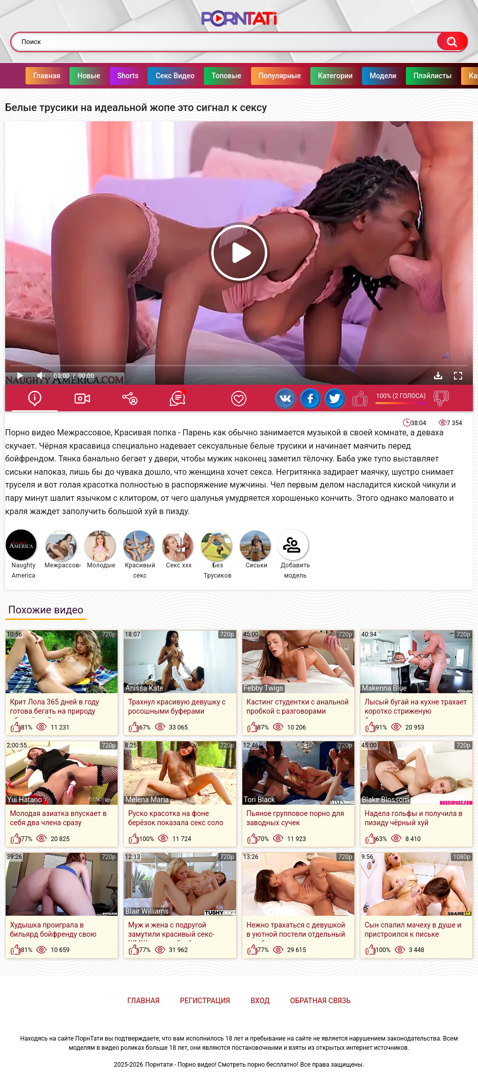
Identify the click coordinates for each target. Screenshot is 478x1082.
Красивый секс (139, 555)
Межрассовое (62, 550)
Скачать (438, 375)
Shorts (107, 76)
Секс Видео (154, 76)
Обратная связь (320, 1001)
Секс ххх (177, 550)
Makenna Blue (384, 688)
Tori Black (259, 800)
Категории (315, 76)
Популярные (259, 76)
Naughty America (21, 554)
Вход (260, 1001)
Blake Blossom (385, 800)
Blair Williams (147, 911)
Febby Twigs (263, 688)
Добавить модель (294, 554)
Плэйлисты (412, 76)
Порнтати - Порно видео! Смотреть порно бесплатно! (221, 1064)
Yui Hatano (24, 800)
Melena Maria (147, 800)
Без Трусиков (216, 555)
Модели (362, 76)
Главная (26, 76)
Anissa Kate (144, 688)
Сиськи (255, 550)
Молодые (100, 550)
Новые (68, 76)
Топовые (206, 76)
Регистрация (205, 1001)
